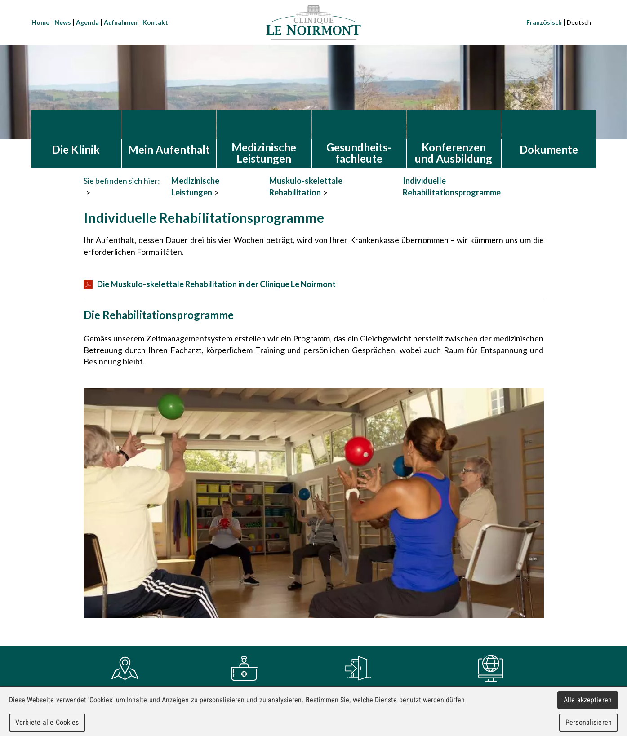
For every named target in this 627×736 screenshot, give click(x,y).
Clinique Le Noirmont (313, 22)
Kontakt (155, 22)
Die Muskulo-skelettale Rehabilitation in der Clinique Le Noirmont (210, 284)
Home (40, 22)
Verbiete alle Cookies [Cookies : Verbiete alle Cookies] (47, 722)
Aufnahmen (121, 22)
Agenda (87, 22)
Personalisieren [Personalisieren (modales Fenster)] (588, 722)
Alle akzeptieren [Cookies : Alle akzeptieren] (588, 700)
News (62, 22)
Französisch (544, 22)
